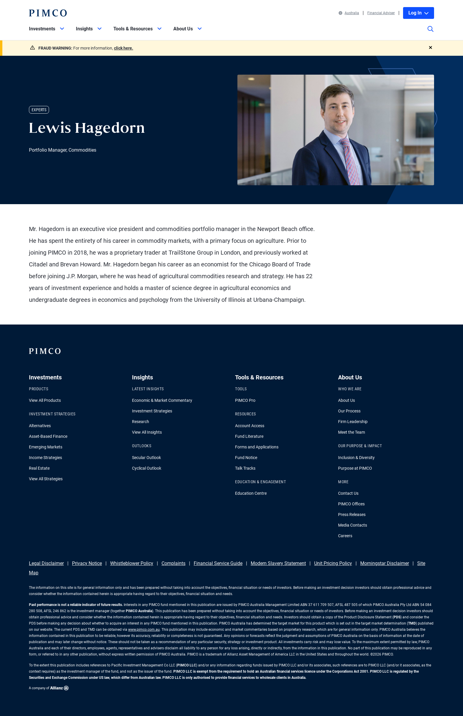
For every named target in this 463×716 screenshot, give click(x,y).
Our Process (349, 411)
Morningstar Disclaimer (384, 563)
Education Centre (251, 493)
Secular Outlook (146, 457)
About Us (346, 400)
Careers (345, 535)
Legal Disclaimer (46, 563)
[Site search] (430, 33)
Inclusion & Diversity (356, 457)
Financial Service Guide (218, 563)
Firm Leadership (353, 421)
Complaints (173, 563)
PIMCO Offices (351, 504)
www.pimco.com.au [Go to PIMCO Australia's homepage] (144, 629)
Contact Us (348, 493)
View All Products (45, 400)
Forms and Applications (256, 447)
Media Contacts (352, 525)
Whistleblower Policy (131, 563)
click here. (123, 48)
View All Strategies (46, 478)
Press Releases (352, 514)
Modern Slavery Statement (278, 563)
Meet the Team (351, 432)
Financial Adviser (381, 13)
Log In (418, 13)
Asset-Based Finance (48, 436)
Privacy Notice (87, 563)
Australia (349, 13)
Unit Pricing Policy (333, 563)
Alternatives (40, 425)
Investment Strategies (152, 411)
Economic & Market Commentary (162, 400)
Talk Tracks (245, 468)
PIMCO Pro (245, 400)
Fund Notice (246, 457)
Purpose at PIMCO (355, 468)
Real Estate (39, 468)
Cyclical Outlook (146, 468)
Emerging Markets (45, 447)
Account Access (249, 425)
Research (140, 421)
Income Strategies (45, 457)
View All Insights (147, 432)
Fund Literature (249, 436)
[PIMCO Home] (48, 13)
